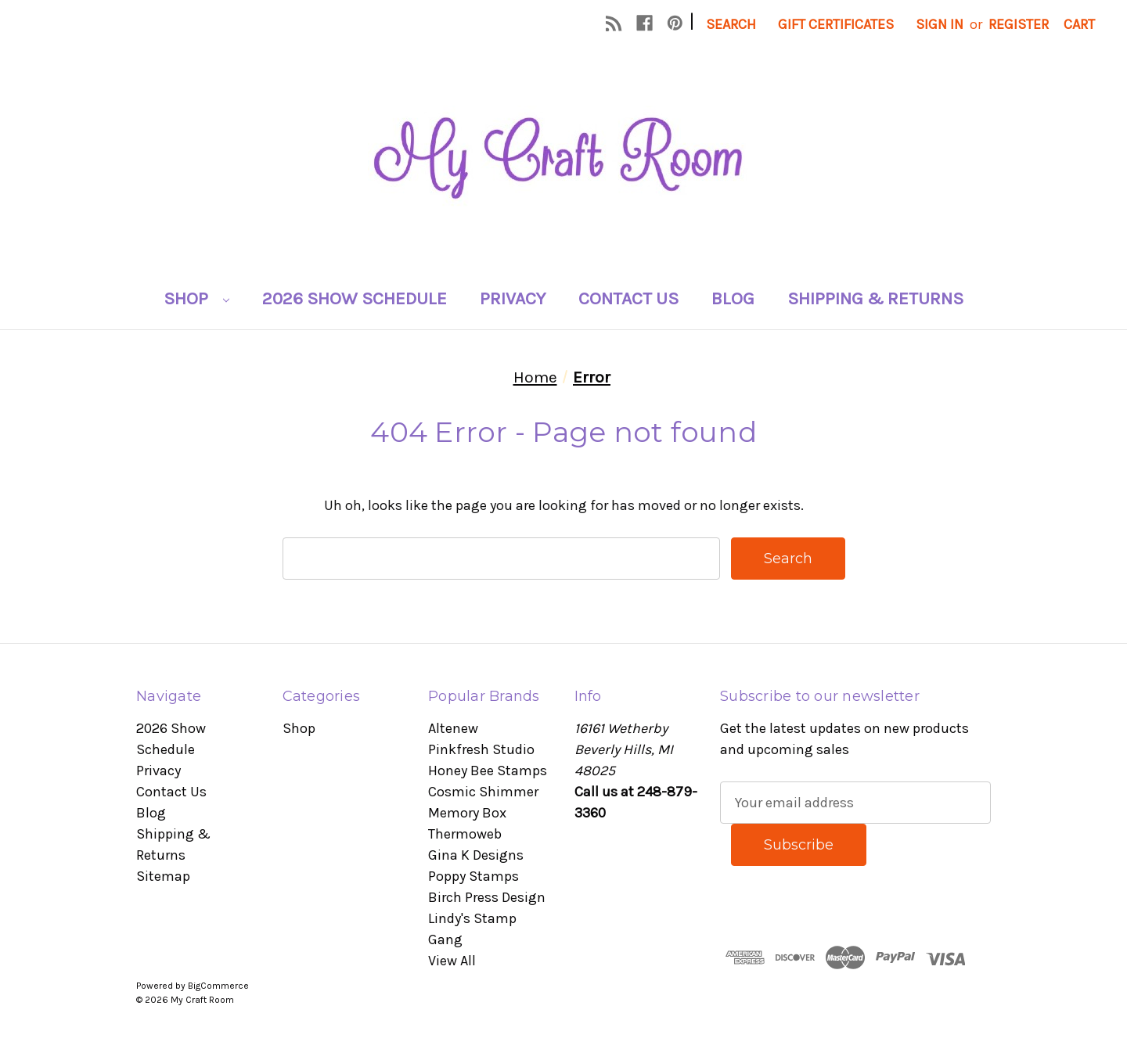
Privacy (512, 298)
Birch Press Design (486, 897)
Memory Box (467, 812)
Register (1018, 24)
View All (452, 960)
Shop (196, 298)
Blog (732, 298)
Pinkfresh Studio (481, 749)
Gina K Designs (476, 855)
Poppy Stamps (473, 876)
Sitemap (163, 876)
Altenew (453, 728)
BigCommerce (218, 985)
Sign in (939, 24)
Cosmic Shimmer (483, 791)
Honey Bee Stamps (487, 770)
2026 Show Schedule (354, 298)
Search (731, 24)
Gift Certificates (836, 24)
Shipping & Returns (875, 298)
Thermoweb (465, 833)
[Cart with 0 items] (1079, 24)
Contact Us (628, 298)
